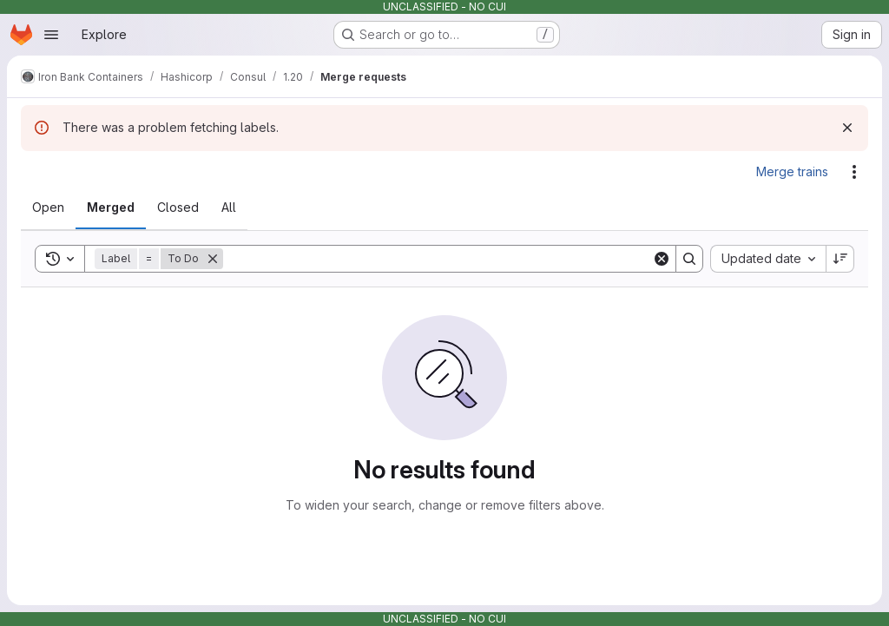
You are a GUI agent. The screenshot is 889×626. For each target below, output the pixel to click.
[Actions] (854, 172)
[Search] (438, 258)
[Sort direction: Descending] (840, 259)
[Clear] (661, 258)
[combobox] (768, 259)
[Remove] (212, 258)
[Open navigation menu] (51, 35)
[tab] (48, 207)
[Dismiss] (847, 127)
